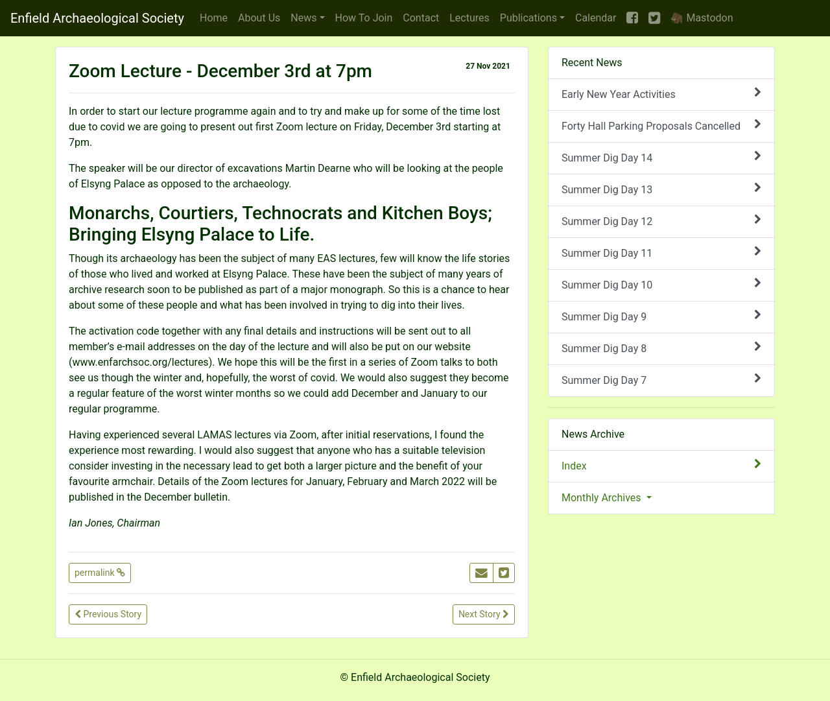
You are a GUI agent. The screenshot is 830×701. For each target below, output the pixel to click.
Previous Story (108, 614)
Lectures (469, 18)
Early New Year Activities (661, 94)
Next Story (483, 614)
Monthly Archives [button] (603, 498)
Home (214, 18)
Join (364, 18)
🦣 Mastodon (701, 18)
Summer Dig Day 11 (661, 252)
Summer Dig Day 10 (661, 284)
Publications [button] (528, 18)
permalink (100, 572)
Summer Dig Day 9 (661, 316)
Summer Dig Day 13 (661, 189)
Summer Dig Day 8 (661, 348)
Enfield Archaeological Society (97, 18)
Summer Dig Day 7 (661, 379)
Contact (421, 18)
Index (661, 465)
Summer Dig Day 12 (661, 221)
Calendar (595, 18)
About (259, 18)
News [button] (303, 18)
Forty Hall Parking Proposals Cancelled (661, 125)
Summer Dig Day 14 (661, 157)
